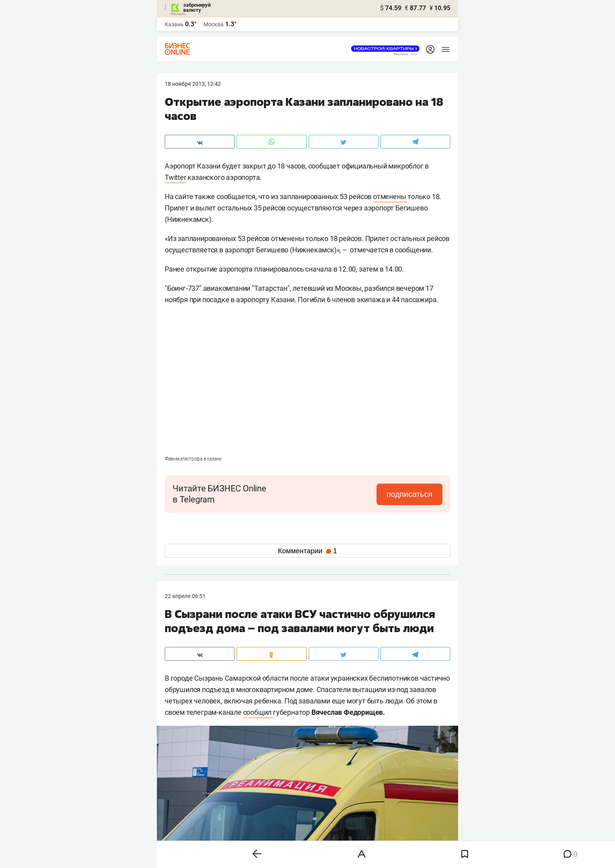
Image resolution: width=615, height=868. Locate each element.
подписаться (409, 494)
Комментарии (307, 551)
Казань (174, 24)
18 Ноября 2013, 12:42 (193, 84)
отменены (390, 196)
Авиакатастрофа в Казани (193, 459)
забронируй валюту (197, 7)
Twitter (175, 177)
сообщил (258, 712)
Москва (214, 24)
